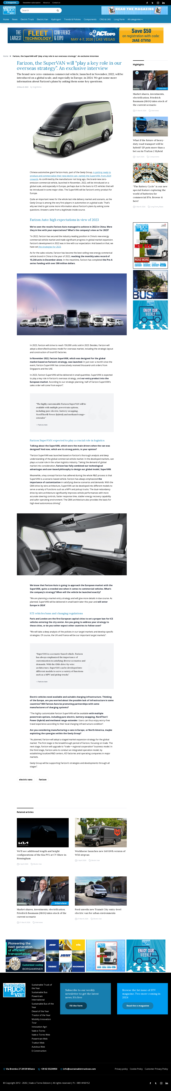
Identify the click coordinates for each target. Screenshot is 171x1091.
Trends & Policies (72, 19)
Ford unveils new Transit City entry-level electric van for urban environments (98, 911)
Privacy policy (121, 1068)
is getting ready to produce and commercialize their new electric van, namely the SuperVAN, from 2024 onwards (70, 176)
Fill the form (76, 1005)
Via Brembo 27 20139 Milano (19, 1068)
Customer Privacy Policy (156, 1068)
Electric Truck (27, 19)
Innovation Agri (39, 1026)
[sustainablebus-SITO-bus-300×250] (150, 284)
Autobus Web (38, 1046)
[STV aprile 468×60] (134, 10)
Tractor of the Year (41, 1015)
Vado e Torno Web (41, 1034)
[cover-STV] (150, 245)
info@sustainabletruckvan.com (78, 1068)
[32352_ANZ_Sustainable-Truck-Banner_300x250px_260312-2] (65, 956)
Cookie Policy (136, 1068)
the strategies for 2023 (49, 246)
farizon (42, 779)
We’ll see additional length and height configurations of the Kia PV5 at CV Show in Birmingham (41, 855)
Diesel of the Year (40, 1011)
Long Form (119, 19)
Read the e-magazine (138, 1005)
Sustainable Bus (39, 992)
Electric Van (42, 19)
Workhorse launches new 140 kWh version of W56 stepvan (100, 853)
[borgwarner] (25, 956)
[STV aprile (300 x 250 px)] (105, 956)
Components (90, 19)
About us (46, 3)
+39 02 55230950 (47, 1068)
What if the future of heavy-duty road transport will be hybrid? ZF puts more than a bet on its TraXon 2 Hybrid (149, 146)
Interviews (155, 110)
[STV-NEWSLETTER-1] (150, 315)
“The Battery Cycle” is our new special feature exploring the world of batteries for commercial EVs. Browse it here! (150, 193)
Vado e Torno (38, 1030)
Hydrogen (56, 19)
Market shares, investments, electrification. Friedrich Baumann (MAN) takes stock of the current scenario (150, 99)
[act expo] (85, 35)
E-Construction (39, 1050)
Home (6, 19)
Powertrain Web (40, 1038)
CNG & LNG (105, 19)
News (15, 19)
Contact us (56, 3)
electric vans (25, 779)
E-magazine (11, 2)
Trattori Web (38, 1042)
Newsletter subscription (32, 3)
